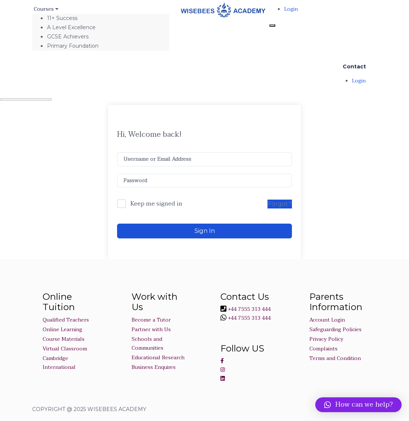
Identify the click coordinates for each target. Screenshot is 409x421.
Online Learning (62, 329)
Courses (44, 9)
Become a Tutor (151, 320)
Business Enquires (154, 367)
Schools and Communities (147, 343)
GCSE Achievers (68, 36)
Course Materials (63, 339)
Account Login (327, 320)
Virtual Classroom (65, 348)
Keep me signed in (156, 204)
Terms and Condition (335, 358)
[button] (358, 404)
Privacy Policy (326, 339)
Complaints (323, 348)
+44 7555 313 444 (248, 309)
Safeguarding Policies (335, 329)
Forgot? (280, 203)
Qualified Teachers (66, 320)
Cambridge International (59, 362)
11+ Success (62, 18)
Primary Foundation (73, 46)
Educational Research (158, 357)
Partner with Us (151, 329)
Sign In (204, 230)
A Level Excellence (71, 27)
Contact (354, 66)
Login (291, 9)
